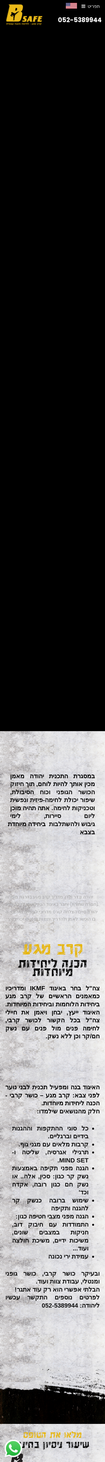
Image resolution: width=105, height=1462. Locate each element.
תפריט (94, 6)
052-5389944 (80, 20)
